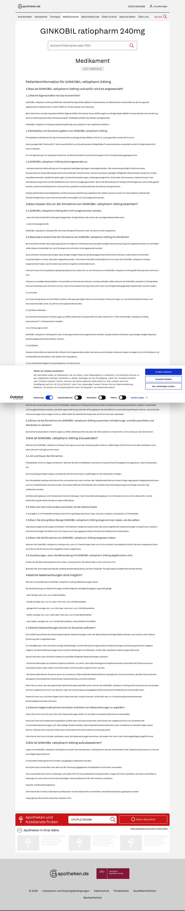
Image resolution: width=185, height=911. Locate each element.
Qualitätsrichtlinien (144, 891)
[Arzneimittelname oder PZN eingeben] (92, 46)
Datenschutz (101, 891)
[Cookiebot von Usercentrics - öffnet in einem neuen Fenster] (16, 32)
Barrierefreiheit (93, 898)
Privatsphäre (121, 891)
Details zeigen (137, 32)
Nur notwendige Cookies (163, 21)
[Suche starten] (131, 46)
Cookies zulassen (163, 6)
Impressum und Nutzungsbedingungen (65, 891)
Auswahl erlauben (163, 13)
